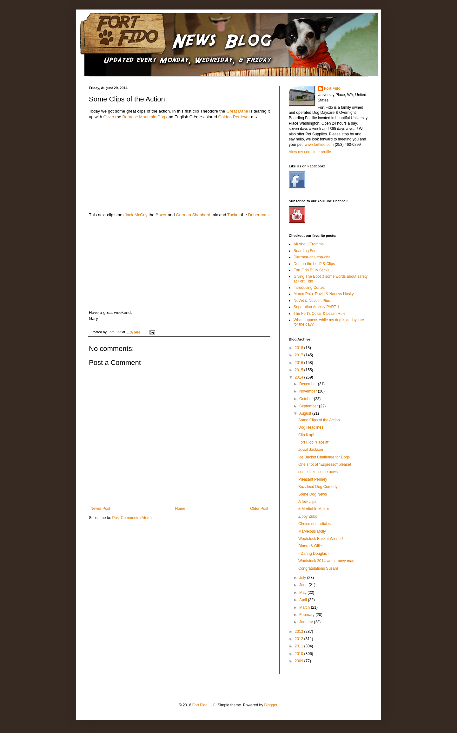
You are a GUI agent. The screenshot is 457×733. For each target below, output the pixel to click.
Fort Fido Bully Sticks (311, 270)
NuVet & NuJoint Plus (312, 300)
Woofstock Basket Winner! (320, 538)
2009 (299, 661)
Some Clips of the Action (319, 420)
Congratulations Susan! (318, 568)
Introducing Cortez (309, 287)
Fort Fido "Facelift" (314, 442)
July (303, 577)
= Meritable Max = (313, 509)
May (303, 592)
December (308, 384)
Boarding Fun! (305, 251)
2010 (299, 654)
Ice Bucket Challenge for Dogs (324, 457)
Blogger (270, 705)
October (306, 399)
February (307, 615)
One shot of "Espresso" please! (324, 464)
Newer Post (100, 508)
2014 (299, 377)
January (306, 622)
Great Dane (237, 111)
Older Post (259, 508)
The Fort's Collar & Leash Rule (320, 313)
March (305, 607)
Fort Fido (332, 88)
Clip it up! (306, 435)
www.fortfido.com (319, 144)
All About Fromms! (309, 244)
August (305, 413)
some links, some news (318, 472)
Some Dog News (312, 494)
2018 (299, 348)
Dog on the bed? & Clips (314, 264)
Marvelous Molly (312, 531)
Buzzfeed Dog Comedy (317, 486)
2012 (299, 639)
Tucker (233, 214)
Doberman (258, 214)
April (303, 600)
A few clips (307, 501)
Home (180, 508)
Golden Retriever (234, 116)
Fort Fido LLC (203, 705)
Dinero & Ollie (310, 546)
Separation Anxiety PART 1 (316, 307)
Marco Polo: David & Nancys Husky (324, 294)
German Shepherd (193, 214)
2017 (299, 355)
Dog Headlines (310, 427)
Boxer (161, 214)
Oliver (108, 116)
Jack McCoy (136, 214)
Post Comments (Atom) (132, 518)
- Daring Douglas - (313, 553)
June (303, 585)
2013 (299, 631)
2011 (299, 646)
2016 (299, 362)
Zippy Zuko (307, 516)
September (309, 406)
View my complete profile (310, 152)
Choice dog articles (314, 524)
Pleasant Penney (312, 479)
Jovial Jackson (310, 449)
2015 (299, 370)
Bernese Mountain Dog (144, 116)
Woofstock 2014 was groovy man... (328, 561)
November (308, 391)
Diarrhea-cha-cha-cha (312, 257)
